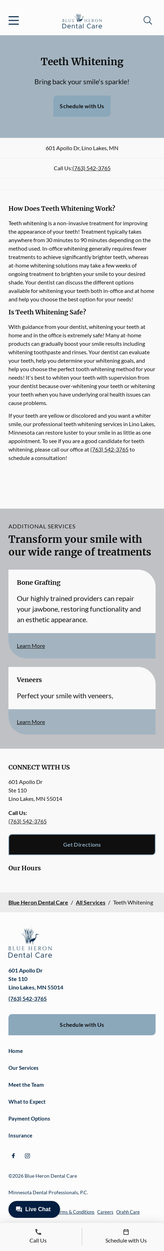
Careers (105, 1212)
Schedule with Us (82, 106)
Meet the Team (26, 1084)
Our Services (23, 1068)
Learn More (31, 645)
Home (15, 1051)
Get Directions (82, 844)
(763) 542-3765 (91, 168)
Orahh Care (128, 1212)
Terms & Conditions (74, 1212)
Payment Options (29, 1118)
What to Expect (27, 1101)
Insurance (20, 1135)
